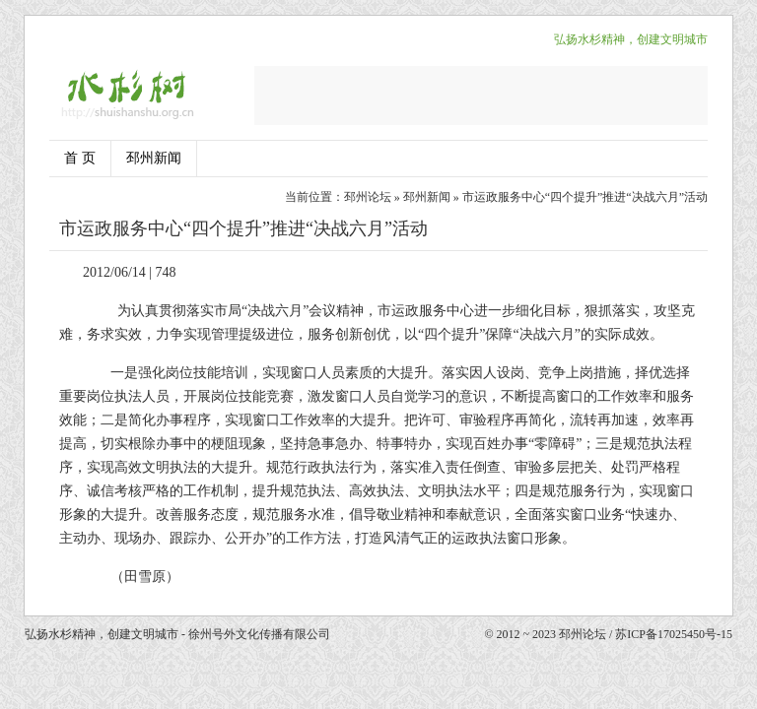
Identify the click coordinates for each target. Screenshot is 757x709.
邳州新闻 (153, 158)
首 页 (80, 158)
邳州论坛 (367, 197)
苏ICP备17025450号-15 (673, 634)
